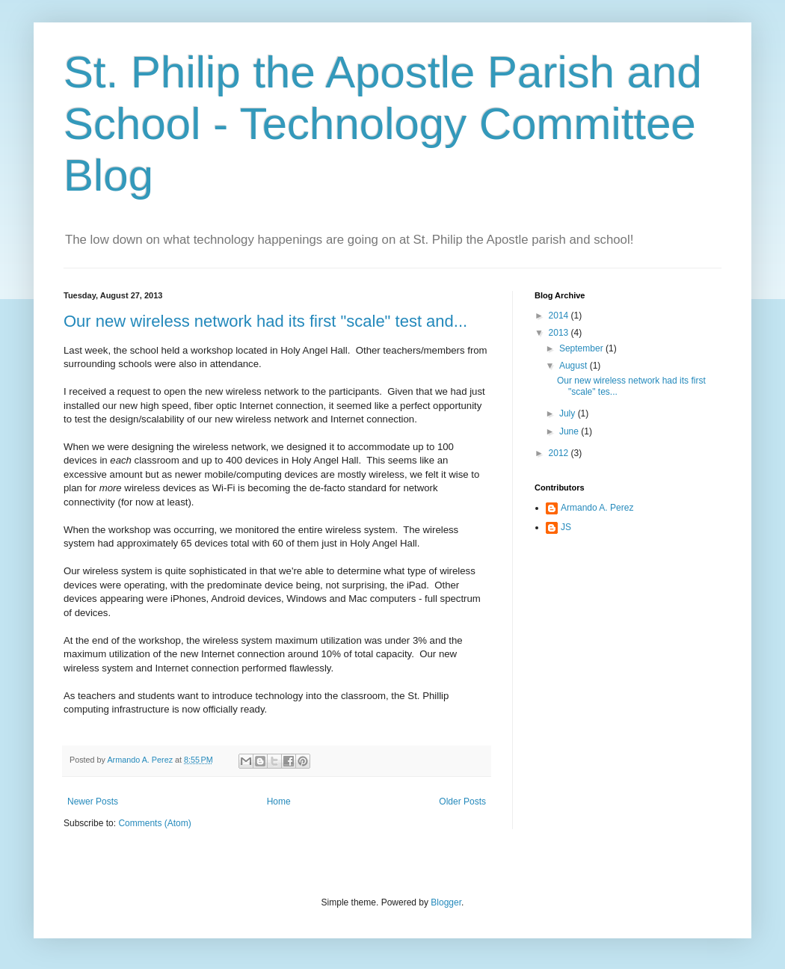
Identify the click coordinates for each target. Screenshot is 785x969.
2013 (560, 332)
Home (279, 801)
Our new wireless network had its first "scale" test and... (265, 321)
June (570, 431)
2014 (560, 315)
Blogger (446, 902)
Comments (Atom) (154, 823)
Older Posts (462, 801)
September (582, 348)
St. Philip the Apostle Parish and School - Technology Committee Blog (383, 123)
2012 (560, 453)
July (568, 413)
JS (566, 527)
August (574, 365)
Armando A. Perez (597, 507)
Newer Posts (92, 801)
